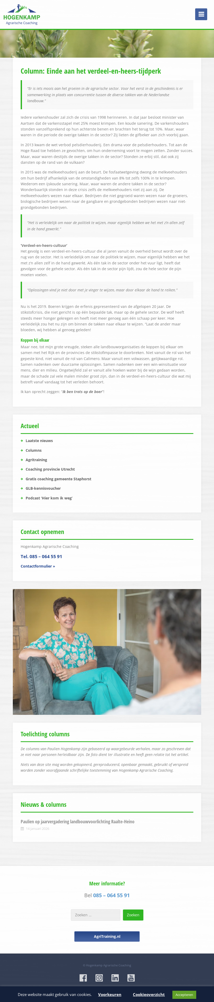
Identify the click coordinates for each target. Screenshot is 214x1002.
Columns (34, 450)
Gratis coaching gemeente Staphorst (58, 478)
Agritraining (36, 459)
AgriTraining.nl (107, 936)
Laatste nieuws (39, 440)
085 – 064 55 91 (111, 895)
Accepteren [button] (184, 994)
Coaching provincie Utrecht (50, 469)
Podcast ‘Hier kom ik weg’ (49, 497)
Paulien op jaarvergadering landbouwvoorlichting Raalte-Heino (77, 821)
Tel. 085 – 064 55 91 (41, 556)
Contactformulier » (38, 566)
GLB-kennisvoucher (43, 488)
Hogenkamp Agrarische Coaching (108, 965)
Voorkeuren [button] (109, 994)
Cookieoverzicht (149, 994)
